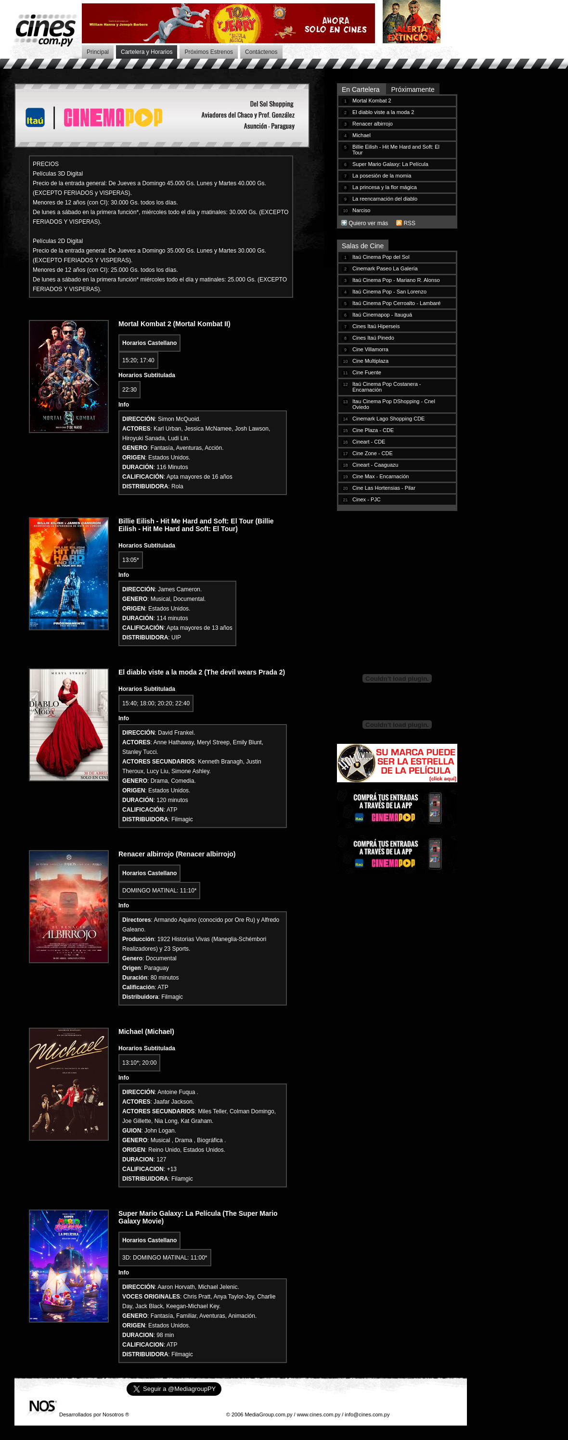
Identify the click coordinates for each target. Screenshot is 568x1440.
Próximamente (412, 89)
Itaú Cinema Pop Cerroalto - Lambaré (396, 303)
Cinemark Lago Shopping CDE (388, 418)
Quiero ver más (368, 223)
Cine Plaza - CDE (373, 430)
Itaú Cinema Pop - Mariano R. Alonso (396, 280)
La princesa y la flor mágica (384, 187)
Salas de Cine (363, 246)
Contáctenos (261, 52)
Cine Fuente (366, 372)
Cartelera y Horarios (146, 52)
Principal (98, 52)
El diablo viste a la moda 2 (383, 112)
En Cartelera (361, 89)
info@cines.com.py (367, 1414)
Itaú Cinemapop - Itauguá (382, 315)
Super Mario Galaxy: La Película (390, 164)
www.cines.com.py (318, 1414)
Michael (361, 135)
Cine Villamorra (370, 349)
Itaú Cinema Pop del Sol (381, 257)
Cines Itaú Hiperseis (376, 326)
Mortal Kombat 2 (371, 100)
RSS (409, 223)
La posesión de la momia (381, 175)
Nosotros (113, 1414)
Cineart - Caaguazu (375, 465)
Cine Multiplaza (370, 361)
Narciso (361, 210)
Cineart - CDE (368, 442)
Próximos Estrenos (208, 52)
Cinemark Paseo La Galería (385, 268)
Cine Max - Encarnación (380, 476)
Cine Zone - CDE (372, 453)
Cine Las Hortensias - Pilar (383, 488)
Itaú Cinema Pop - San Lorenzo (389, 291)
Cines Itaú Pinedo (373, 338)
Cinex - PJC (366, 499)
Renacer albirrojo (372, 124)
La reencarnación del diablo (384, 199)
